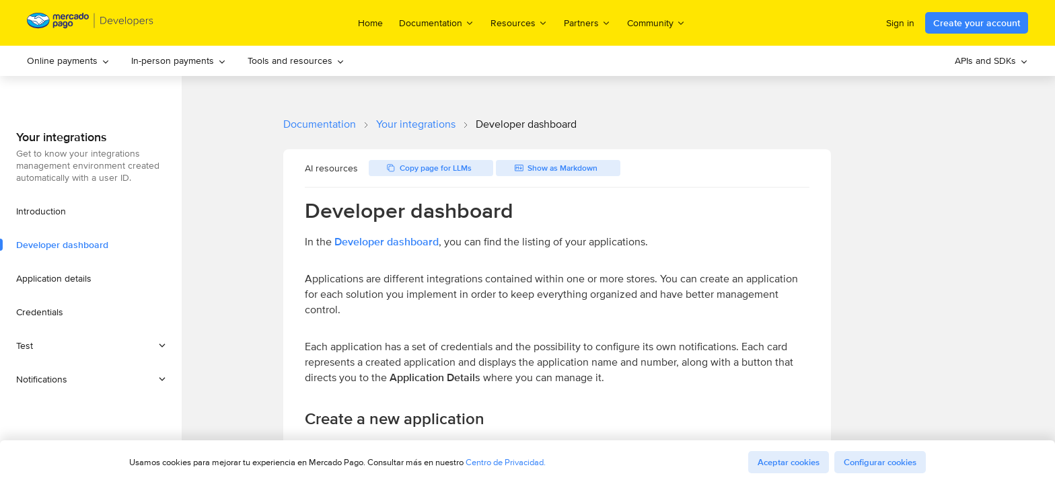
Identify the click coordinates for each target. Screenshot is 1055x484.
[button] (91, 345)
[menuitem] (68, 61)
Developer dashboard (386, 241)
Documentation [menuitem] (436, 22)
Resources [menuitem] (519, 22)
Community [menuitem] (656, 22)
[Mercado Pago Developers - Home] (90, 23)
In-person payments (178, 60)
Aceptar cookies (789, 462)
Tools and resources (296, 60)
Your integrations (416, 124)
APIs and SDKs (991, 60)
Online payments (68, 60)
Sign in (900, 23)
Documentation (319, 124)
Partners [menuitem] (587, 22)
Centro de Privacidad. (506, 462)
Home (370, 23)
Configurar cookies (880, 462)
